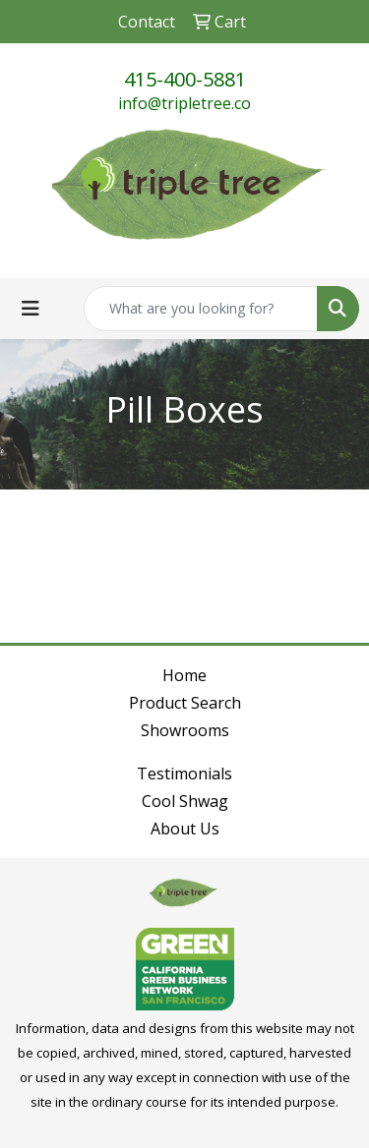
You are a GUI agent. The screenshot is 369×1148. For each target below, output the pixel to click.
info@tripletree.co (184, 103)
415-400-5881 (185, 79)
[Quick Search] (201, 308)
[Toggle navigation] (30, 308)
